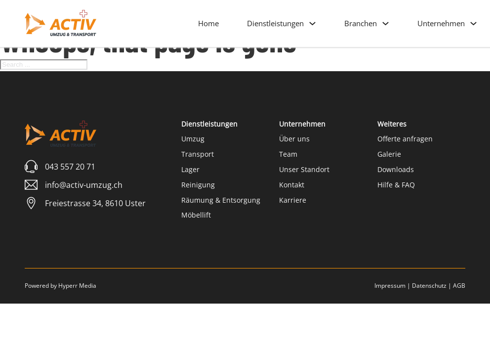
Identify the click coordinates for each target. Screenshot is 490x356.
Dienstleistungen (275, 23)
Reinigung (198, 184)
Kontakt (291, 184)
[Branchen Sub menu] (385, 23)
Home (208, 23)
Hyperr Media (77, 285)
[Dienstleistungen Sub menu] (312, 23)
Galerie (389, 154)
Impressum (390, 285)
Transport (197, 154)
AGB (459, 285)
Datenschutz (429, 285)
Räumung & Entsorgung (220, 200)
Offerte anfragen (405, 138)
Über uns (294, 138)
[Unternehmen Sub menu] (473, 23)
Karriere (292, 200)
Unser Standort (304, 169)
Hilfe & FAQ (396, 184)
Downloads (395, 169)
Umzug (192, 138)
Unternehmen (441, 23)
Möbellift (196, 215)
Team (288, 154)
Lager (190, 169)
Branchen (360, 23)
